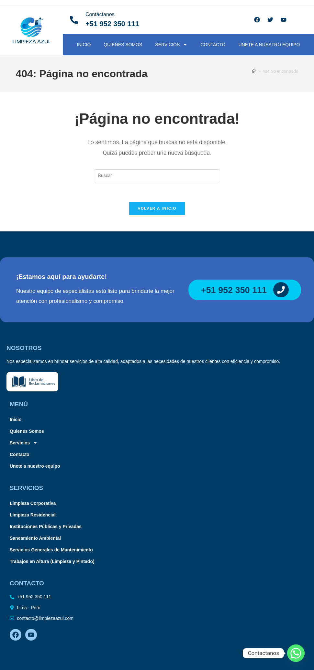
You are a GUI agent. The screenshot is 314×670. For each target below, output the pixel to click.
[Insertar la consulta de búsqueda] (157, 175)
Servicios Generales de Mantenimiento (51, 550)
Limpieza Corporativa (33, 503)
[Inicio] (254, 71)
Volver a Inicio (157, 208)
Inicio (84, 44)
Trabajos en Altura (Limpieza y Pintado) (52, 561)
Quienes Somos (123, 44)
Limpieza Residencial (33, 515)
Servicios (171, 44)
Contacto (212, 44)
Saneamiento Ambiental (35, 538)
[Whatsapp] (296, 653)
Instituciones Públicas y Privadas (46, 526)
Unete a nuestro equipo (269, 44)
